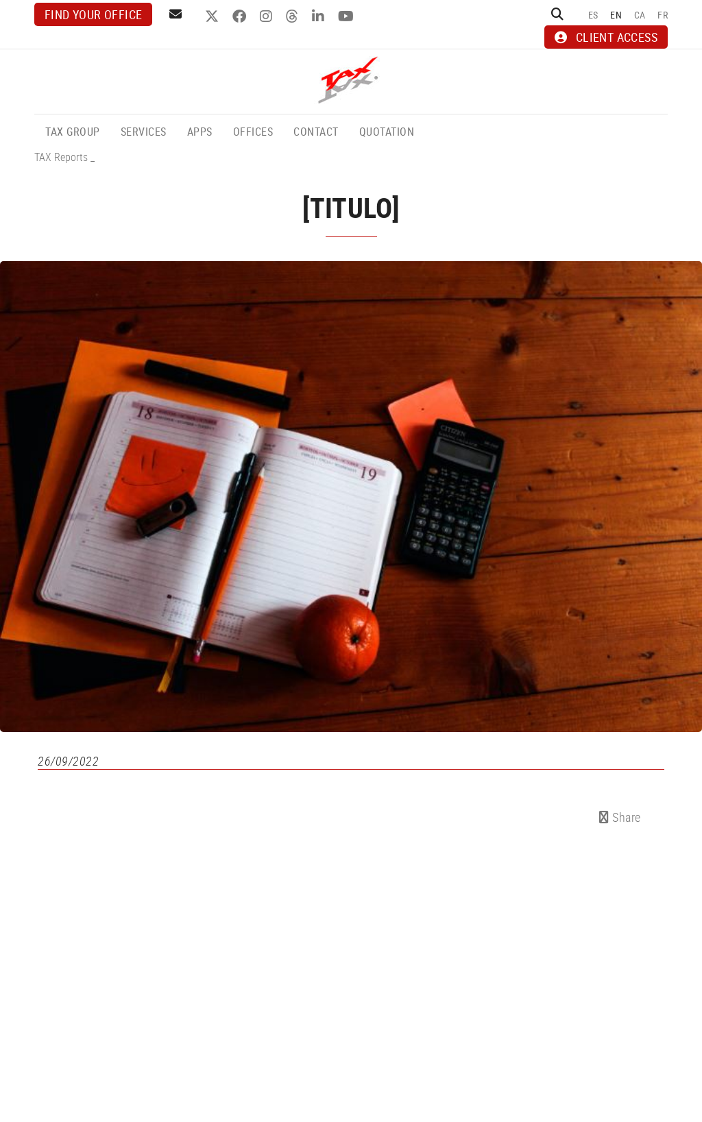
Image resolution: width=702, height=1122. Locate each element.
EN (616, 14)
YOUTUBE (347, 16)
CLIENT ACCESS (606, 37)
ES (593, 14)
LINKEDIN (320, 16)
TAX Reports (61, 156)
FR (662, 14)
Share (620, 817)
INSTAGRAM (268, 16)
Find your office (93, 14)
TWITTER (213, 16)
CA (640, 14)
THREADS (294, 16)
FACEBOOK (241, 16)
